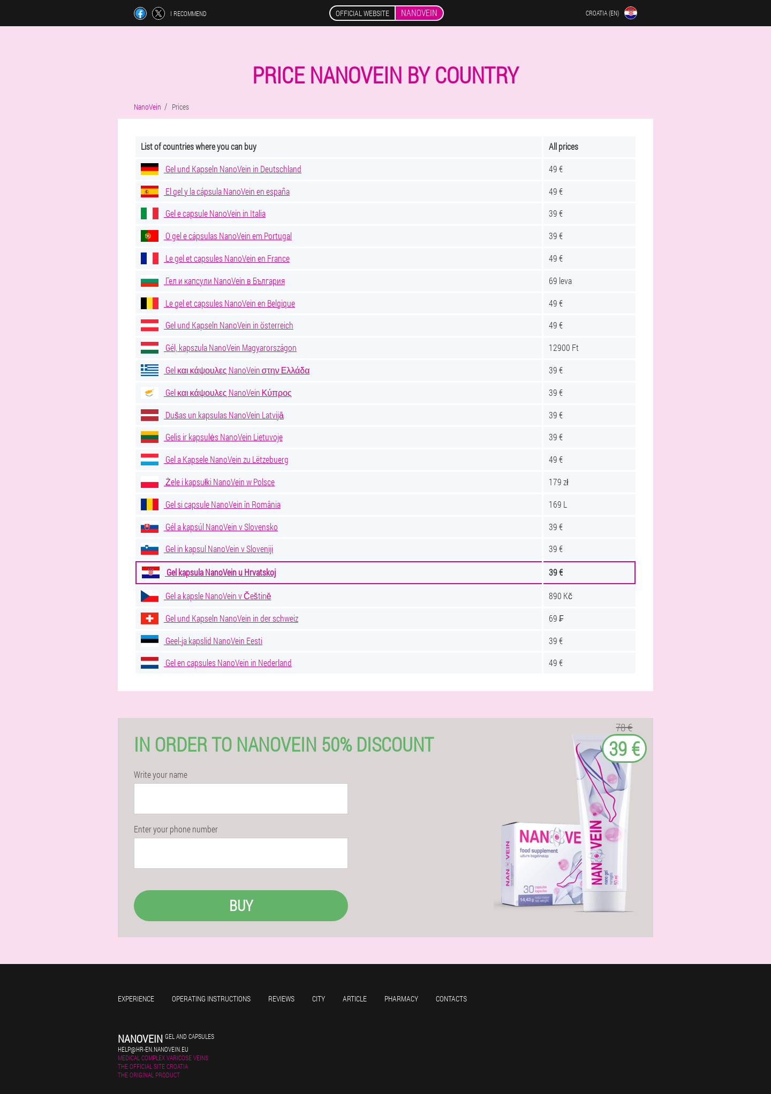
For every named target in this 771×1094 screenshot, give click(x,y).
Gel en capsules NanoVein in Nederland (216, 662)
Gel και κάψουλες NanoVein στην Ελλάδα (225, 370)
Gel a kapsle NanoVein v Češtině (206, 595)
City (318, 998)
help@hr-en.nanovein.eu (153, 1049)
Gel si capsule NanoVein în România (211, 504)
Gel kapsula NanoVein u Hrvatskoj (209, 572)
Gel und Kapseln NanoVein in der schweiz (219, 618)
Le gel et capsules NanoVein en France (215, 258)
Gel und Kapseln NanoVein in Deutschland (221, 168)
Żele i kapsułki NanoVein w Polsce (208, 481)
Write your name (160, 774)
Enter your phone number (176, 829)
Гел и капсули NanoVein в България (213, 280)
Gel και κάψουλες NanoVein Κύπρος (216, 392)
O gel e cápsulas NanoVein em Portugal (216, 235)
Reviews (281, 998)
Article (355, 998)
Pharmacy (401, 998)
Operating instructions (211, 998)
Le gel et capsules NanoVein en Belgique (218, 303)
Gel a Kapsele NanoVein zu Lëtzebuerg (215, 459)
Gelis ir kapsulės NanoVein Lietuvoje (212, 436)
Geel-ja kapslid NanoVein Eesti (201, 640)
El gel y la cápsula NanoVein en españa (215, 191)
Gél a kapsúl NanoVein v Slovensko (209, 526)
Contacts (451, 998)
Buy (241, 905)
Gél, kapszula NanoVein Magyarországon (219, 347)
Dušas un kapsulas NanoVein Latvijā (212, 414)
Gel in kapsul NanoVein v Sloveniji (207, 548)
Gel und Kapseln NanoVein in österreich (217, 325)
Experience (136, 998)
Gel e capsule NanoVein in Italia (203, 213)
